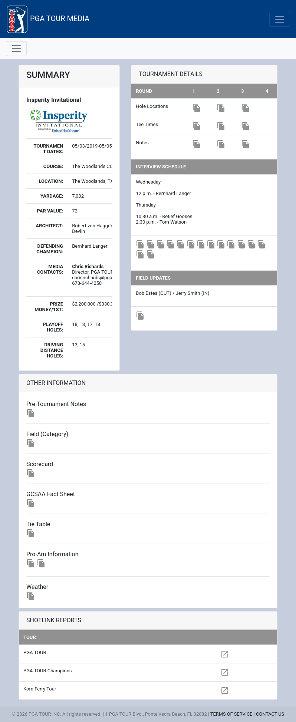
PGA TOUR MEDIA (47, 19)
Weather (37, 586)
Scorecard (39, 464)
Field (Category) (47, 434)
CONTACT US (270, 714)
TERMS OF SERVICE (231, 714)
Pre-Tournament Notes (56, 404)
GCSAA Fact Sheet (50, 494)
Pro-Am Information (52, 554)
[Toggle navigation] (279, 19)
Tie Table (38, 524)
